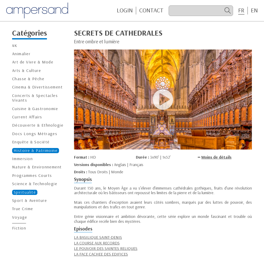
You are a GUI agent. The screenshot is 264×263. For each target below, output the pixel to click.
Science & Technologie (34, 183)
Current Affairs (27, 116)
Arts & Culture (26, 70)
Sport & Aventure (29, 200)
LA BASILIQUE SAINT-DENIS (98, 237)
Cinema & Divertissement (37, 87)
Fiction (19, 228)
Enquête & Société (31, 141)
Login (125, 10)
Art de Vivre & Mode (32, 62)
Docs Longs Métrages (34, 133)
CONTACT (151, 10)
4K (15, 45)
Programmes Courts (32, 175)
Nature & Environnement (37, 167)
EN (254, 10)
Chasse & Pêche (28, 78)
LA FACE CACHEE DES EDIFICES (101, 254)
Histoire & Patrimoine (35, 150)
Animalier (21, 53)
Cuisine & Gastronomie (35, 108)
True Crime (22, 208)
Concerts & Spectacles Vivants (35, 98)
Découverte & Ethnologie (37, 125)
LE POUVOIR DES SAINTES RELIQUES (105, 248)
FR (241, 10)
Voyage (19, 217)
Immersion (22, 158)
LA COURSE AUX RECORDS (97, 243)
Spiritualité (25, 192)
